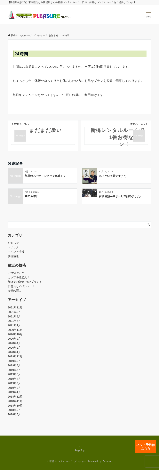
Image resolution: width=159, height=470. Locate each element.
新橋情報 (13, 256)
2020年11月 (15, 329)
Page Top (79, 448)
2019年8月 (14, 365)
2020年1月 (14, 352)
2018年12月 (15, 396)
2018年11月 (15, 401)
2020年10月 (15, 334)
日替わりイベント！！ (21, 286)
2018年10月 (15, 405)
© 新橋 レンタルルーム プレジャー (67, 461)
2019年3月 (14, 383)
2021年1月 (14, 325)
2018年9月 (14, 409)
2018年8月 (14, 414)
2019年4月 (14, 378)
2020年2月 (14, 347)
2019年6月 (14, 369)
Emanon (108, 461)
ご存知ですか (16, 272)
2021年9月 (14, 312)
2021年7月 (14, 320)
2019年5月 (14, 374)
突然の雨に (14, 290)
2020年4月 (14, 343)
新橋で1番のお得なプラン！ (25, 281)
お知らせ (13, 242)
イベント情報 (16, 251)
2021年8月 (14, 316)
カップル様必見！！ (20, 277)
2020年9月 (14, 338)
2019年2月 (14, 387)
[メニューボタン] (148, 14)
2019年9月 (14, 360)
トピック (13, 247)
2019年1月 (14, 392)
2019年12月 (15, 356)
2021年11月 (15, 307)
